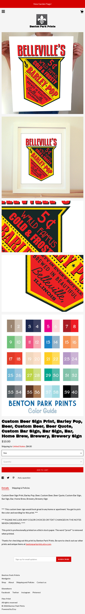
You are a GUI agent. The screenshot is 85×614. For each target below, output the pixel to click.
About (11, 582)
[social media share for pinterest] (13, 478)
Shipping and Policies (25, 582)
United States (19, 446)
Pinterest (37, 592)
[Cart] (81, 12)
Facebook (6, 592)
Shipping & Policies (21, 488)
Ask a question (24, 478)
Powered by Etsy (9, 609)
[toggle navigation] (3, 11)
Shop (4, 582)
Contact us (41, 582)
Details (5, 488)
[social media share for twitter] (8, 478)
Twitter (15, 592)
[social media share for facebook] (3, 478)
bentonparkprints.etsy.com (38, 544)
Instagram (25, 592)
